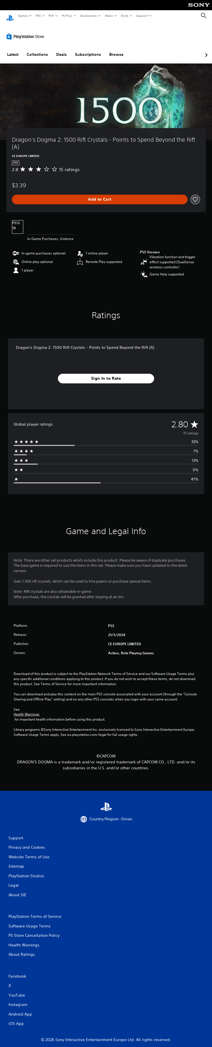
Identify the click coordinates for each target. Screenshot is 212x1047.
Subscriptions (88, 49)
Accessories (88, 16)
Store (124, 16)
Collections (37, 49)
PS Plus (67, 16)
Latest (12, 49)
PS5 (38, 16)
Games (23, 16)
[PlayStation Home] (10, 15)
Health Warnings (26, 709)
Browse (116, 49)
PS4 (51, 16)
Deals (61, 49)
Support (142, 16)
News (109, 16)
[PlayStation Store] (26, 30)
